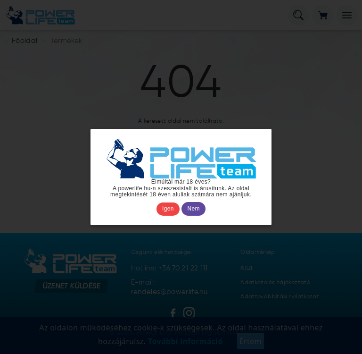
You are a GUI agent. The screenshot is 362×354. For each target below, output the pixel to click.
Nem (194, 208)
